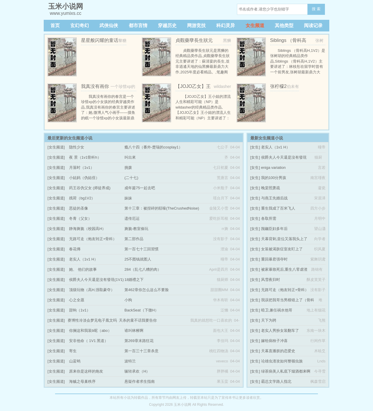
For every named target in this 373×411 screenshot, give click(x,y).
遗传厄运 (132, 218)
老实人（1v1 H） (83, 259)
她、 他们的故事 (83, 269)
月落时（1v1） (81, 167)
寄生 (73, 351)
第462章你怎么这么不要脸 (146, 290)
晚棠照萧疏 (270, 188)
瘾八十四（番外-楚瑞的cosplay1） (153, 147)
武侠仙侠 (108, 25)
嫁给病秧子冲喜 (274, 341)
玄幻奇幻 (79, 25)
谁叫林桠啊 (133, 330)
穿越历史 (167, 25)
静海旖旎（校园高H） (87, 228)
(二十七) (131, 178)
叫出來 (130, 157)
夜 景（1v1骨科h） (85, 157)
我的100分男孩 (273, 178)
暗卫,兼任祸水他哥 (277, 310)
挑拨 (128, 167)
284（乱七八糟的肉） (142, 269)
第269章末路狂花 (139, 341)
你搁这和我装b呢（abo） (90, 330)
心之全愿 (76, 300)
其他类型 (284, 25)
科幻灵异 (225, 25)
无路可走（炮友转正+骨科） (93, 239)
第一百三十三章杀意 (141, 351)
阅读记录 (313, 25)
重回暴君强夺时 (274, 259)
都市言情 (138, 25)
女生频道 (255, 25)
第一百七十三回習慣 (141, 249)
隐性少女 (76, 147)
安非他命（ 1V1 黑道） (88, 341)
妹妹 (128, 198)
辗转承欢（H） (137, 371)
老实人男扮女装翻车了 (280, 330)
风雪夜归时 (270, 279)
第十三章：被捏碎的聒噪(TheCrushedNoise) (161, 208)
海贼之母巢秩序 (82, 381)
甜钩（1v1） (79, 310)
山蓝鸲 (74, 361)
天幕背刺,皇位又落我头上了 (284, 239)
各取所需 (268, 218)
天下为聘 (268, 320)
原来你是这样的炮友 (86, 371)
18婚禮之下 (134, 279)
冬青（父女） (80, 218)
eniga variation (273, 167)
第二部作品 (133, 239)
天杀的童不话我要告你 (138, 320)
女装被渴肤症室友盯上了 (282, 249)
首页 (55, 25)
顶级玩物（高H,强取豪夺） (92, 290)
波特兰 (130, 361)
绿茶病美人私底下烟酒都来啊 (285, 371)
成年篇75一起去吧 (139, 188)
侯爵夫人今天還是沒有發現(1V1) (96, 279)
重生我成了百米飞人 (278, 208)
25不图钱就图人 (137, 259)
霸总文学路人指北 (276, 381)
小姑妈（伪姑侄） (84, 178)
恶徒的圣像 (78, 208)
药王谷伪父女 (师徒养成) (89, 188)
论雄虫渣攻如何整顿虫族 (282, 361)
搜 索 (316, 9)
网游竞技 (196, 25)
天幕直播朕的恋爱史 (278, 351)
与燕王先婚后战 (274, 198)
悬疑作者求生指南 (139, 381)
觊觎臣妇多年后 (274, 228)
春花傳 (74, 249)
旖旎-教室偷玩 (136, 228)
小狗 (128, 300)
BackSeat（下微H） (141, 310)
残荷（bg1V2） (82, 198)
